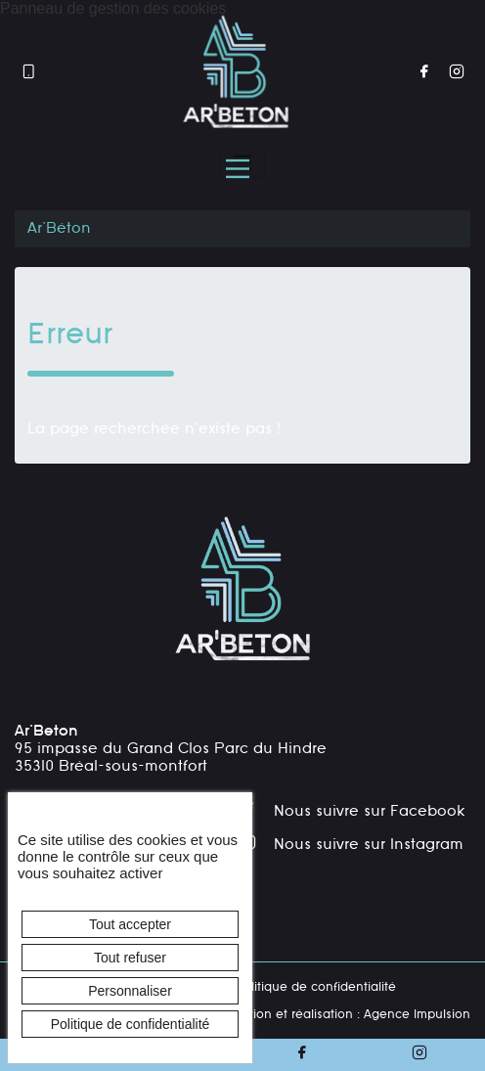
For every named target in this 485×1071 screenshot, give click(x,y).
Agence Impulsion (417, 1015)
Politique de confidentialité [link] (130, 1024)
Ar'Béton (59, 229)
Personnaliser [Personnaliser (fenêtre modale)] (130, 991)
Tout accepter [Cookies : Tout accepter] (130, 924)
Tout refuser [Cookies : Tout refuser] (130, 957)
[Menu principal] (237, 169)
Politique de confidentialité (315, 988)
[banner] (235, 73)
